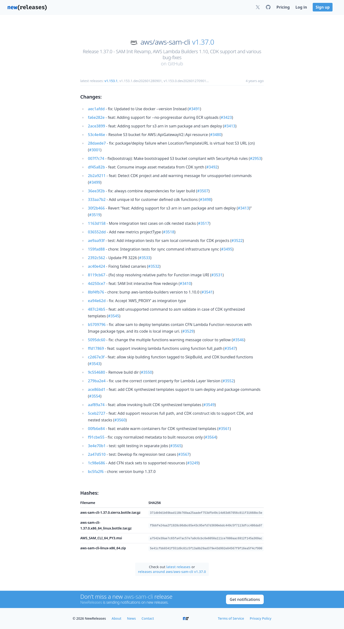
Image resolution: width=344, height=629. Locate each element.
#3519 (94, 214)
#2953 (255, 158)
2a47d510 (97, 454)
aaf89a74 (96, 404)
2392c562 (96, 257)
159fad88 (96, 249)
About (116, 618)
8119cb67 (96, 275)
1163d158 (97, 223)
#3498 (205, 199)
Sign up (323, 7)
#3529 (188, 331)
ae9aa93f (96, 240)
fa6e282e (96, 117)
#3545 (113, 316)
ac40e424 (96, 266)
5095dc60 (96, 339)
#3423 (226, 117)
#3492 (212, 167)
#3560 (120, 420)
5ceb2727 (96, 413)
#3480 (215, 134)
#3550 (146, 372)
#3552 (228, 380)
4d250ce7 (96, 283)
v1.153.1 (111, 81)
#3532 (153, 266)
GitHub (175, 63)
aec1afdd (96, 108)
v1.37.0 (203, 42)
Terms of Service (231, 618)
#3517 (203, 223)
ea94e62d (97, 300)
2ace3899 (96, 126)
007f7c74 (96, 158)
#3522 (237, 240)
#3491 (194, 108)
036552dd (97, 232)
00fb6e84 (96, 428)
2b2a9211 (97, 175)
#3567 (183, 454)
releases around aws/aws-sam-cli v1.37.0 (172, 571)
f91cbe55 (96, 437)
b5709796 (97, 324)
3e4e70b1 (97, 445)
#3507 (202, 191)
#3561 (224, 428)
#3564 (210, 437)
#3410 (185, 283)
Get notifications (245, 599)
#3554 (94, 396)
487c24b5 (96, 309)
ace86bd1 (97, 389)
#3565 (175, 445)
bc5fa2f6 (96, 471)
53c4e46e (96, 134)
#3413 (229, 126)
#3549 (209, 404)
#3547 (230, 348)
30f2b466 (96, 208)
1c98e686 (96, 463)
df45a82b (96, 167)
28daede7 (97, 143)
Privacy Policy (260, 618)
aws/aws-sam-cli (165, 42)
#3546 (238, 339)
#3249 (192, 463)
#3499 (94, 182)
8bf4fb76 (96, 292)
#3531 (216, 275)
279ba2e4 (97, 380)
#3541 (207, 292)
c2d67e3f (96, 357)
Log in (301, 7)
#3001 (94, 149)
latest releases (178, 567)
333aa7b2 (97, 199)
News (131, 618)
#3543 (94, 363)
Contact (148, 618)
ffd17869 (96, 348)
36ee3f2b (96, 191)
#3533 (144, 257)
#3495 (226, 249)
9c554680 (96, 372)
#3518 (168, 232)
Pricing (283, 7)
